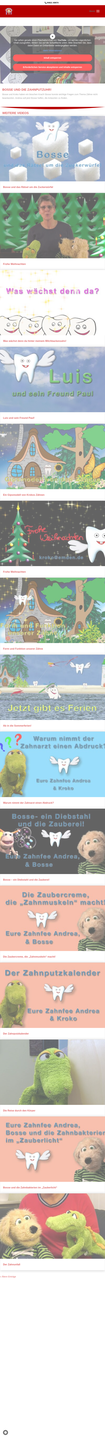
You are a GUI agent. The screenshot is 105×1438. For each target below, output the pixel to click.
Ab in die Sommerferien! (17, 725)
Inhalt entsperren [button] (52, 58)
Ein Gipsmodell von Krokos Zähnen (23, 495)
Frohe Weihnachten (14, 264)
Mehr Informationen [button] (52, 50)
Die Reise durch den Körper (19, 1110)
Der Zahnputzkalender (16, 1033)
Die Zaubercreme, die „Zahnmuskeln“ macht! (29, 956)
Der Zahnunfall (11, 1264)
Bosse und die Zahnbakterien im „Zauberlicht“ (30, 1187)
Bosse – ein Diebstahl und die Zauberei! (26, 879)
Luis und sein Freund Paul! (18, 418)
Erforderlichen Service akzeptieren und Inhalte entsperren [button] (52, 67)
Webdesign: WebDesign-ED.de (52, 1407)
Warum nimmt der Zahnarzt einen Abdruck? (28, 803)
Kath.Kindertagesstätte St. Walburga (61, 1403)
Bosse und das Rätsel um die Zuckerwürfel (28, 187)
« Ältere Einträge (8, 1276)
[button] (5, 1432)
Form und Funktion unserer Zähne (23, 648)
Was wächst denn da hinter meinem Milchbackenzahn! (34, 341)
